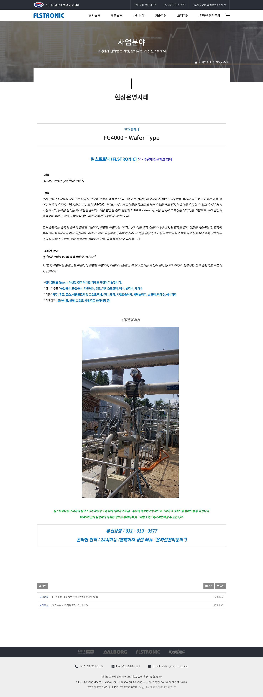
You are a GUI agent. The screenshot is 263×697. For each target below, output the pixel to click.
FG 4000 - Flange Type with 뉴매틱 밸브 (75, 597)
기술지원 (161, 15)
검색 (42, 585)
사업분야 (138, 15)
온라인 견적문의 (209, 15)
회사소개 (94, 15)
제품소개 (116, 15)
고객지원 (183, 15)
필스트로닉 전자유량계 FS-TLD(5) (70, 605)
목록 (209, 585)
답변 (220, 585)
